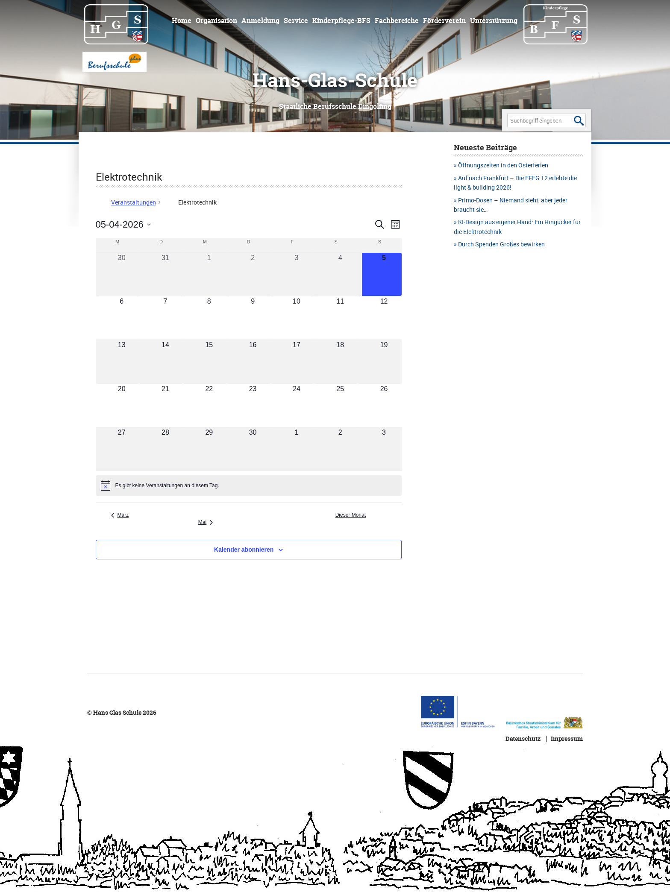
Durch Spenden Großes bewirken (501, 244)
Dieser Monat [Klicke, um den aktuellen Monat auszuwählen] (350, 515)
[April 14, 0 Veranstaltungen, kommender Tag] (165, 361)
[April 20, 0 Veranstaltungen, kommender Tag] (122, 405)
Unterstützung (493, 20)
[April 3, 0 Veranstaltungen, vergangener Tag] (296, 274)
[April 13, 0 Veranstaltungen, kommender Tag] (122, 361)
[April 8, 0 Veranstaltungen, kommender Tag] (209, 317)
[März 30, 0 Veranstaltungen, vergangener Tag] (122, 274)
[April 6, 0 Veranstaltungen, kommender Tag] (122, 317)
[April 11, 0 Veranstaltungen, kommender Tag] (340, 317)
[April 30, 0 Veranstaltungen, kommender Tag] (252, 449)
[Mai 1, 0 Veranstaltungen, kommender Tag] (296, 449)
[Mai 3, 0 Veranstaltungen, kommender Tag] (384, 449)
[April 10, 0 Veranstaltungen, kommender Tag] (296, 317)
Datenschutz (523, 739)
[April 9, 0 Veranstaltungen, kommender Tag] (252, 317)
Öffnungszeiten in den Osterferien (503, 165)
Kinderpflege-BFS (341, 20)
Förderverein (444, 20)
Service (296, 20)
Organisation (216, 20)
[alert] (249, 485)
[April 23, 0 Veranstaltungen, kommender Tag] (252, 405)
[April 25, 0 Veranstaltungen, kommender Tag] (340, 405)
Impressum (567, 739)
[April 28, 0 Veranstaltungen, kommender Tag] (165, 449)
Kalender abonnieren (243, 549)
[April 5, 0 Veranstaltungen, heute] (384, 274)
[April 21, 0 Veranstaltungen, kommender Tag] (165, 405)
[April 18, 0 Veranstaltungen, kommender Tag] (340, 361)
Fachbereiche (397, 20)
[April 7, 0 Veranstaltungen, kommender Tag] (165, 317)
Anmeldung (260, 20)
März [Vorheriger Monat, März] (120, 515)
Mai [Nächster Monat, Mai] (205, 522)
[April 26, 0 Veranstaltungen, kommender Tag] (384, 405)
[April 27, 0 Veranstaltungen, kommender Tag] (122, 449)
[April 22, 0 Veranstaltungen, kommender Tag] (209, 405)
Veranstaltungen (133, 202)
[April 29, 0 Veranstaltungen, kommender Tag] (209, 449)
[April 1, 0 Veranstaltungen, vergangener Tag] (209, 274)
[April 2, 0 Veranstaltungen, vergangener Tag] (252, 274)
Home (181, 20)
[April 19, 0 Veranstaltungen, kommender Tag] (384, 361)
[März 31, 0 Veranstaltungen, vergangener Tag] (165, 274)
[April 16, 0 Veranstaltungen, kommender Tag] (252, 361)
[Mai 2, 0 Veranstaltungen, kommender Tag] (340, 449)
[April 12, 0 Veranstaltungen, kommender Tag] (384, 317)
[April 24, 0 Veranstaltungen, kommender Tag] (296, 405)
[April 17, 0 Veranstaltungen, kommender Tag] (296, 361)
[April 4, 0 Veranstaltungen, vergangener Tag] (340, 274)
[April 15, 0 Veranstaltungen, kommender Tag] (209, 361)
